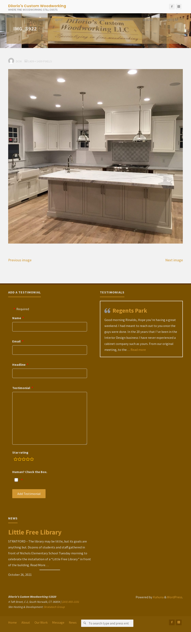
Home (12, 622)
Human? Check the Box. (29, 472)
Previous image (19, 260)
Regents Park (130, 310)
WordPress (174, 597)
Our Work (41, 622)
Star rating (20, 452)
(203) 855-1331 (70, 602)
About (25, 622)
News (73, 622)
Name (16, 318)
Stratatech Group (54, 607)
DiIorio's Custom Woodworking (37, 5)
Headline (19, 364)
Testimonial (21, 388)
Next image (174, 260)
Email (16, 341)
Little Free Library (34, 532)
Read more (138, 350)
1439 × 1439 (35, 61)
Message (58, 622)
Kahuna (158, 597)
